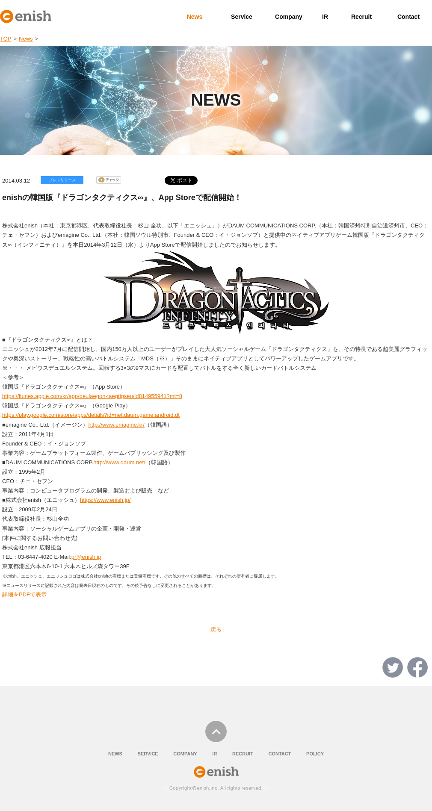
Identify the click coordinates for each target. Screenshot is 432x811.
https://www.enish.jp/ (105, 500)
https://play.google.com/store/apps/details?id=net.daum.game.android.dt (91, 415)
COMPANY (185, 753)
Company (288, 16)
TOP (6, 38)
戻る (216, 629)
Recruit (361, 16)
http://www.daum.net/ (119, 462)
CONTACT (279, 753)
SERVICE (148, 753)
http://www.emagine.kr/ (116, 425)
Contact (408, 16)
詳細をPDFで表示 (24, 594)
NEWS (115, 753)
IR (325, 16)
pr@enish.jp (86, 557)
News (195, 16)
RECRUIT (242, 753)
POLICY (315, 753)
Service (241, 16)
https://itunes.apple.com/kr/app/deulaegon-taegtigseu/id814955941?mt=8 (92, 396)
